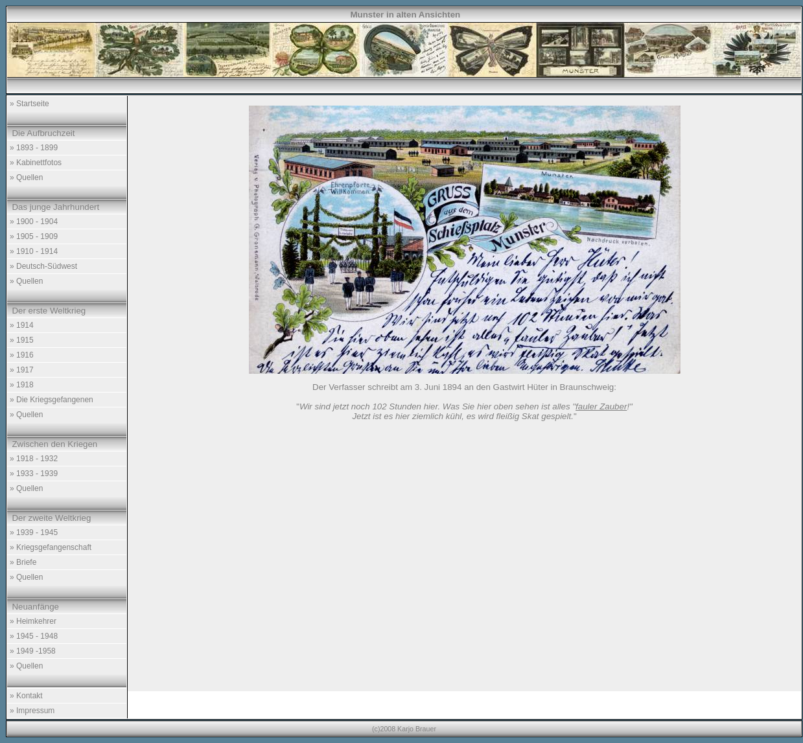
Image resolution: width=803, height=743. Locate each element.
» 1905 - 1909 (34, 236)
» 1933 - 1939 (34, 473)
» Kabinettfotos (36, 162)
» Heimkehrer (33, 621)
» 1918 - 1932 (34, 458)
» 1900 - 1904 (34, 221)
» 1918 (22, 384)
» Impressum (32, 710)
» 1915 (22, 340)
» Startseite (29, 103)
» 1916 (22, 355)
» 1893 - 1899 (34, 147)
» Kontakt (26, 695)
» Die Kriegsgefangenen (51, 399)
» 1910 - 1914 (34, 251)
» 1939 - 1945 (34, 532)
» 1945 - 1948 (34, 636)
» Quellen (26, 177)
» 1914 (22, 325)
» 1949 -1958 (33, 651)
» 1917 (22, 369)
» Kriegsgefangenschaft (50, 547)
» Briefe (23, 562)
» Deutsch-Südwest (43, 266)
